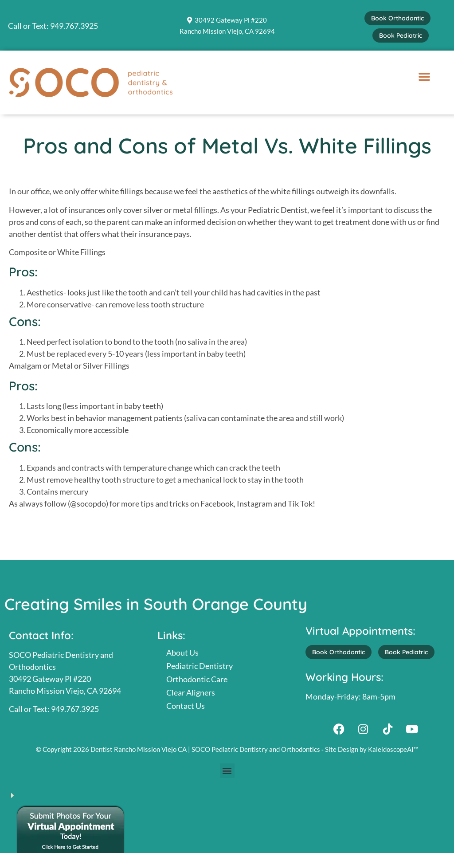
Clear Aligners (190, 692)
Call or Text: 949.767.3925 (53, 26)
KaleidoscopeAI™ (393, 749)
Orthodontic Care (196, 679)
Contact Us (185, 706)
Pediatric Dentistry (199, 666)
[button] (424, 76)
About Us (182, 652)
